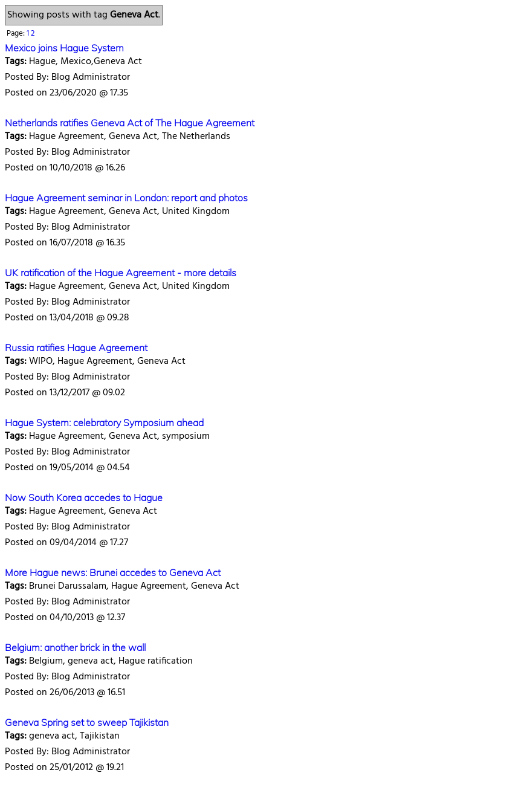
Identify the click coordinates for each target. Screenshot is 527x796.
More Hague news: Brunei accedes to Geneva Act (113, 572)
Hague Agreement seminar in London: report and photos (126, 198)
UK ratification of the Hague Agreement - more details (120, 273)
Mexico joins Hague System (64, 48)
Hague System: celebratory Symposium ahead (104, 422)
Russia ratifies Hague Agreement (76, 347)
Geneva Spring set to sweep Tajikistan (87, 722)
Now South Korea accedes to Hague (84, 497)
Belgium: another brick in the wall (75, 647)
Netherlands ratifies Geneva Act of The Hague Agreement (129, 123)
